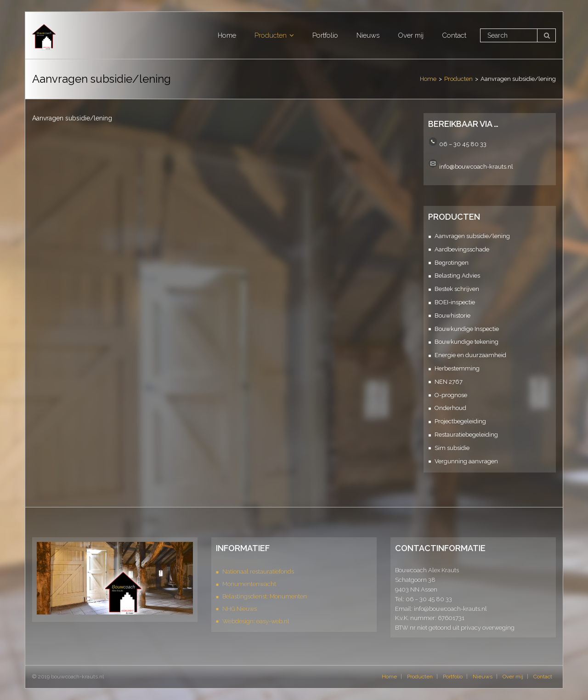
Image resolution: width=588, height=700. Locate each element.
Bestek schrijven (457, 288)
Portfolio (453, 676)
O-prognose (451, 395)
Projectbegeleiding (460, 421)
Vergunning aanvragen (466, 461)
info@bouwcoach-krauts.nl (476, 166)
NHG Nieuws (239, 608)
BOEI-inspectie (455, 302)
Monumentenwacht (249, 583)
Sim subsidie (452, 447)
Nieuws (482, 676)
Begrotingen (452, 262)
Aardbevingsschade (462, 249)
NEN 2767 (449, 381)
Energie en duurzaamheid (470, 355)
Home (428, 78)
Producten (458, 78)
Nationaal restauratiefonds (258, 571)
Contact (542, 676)
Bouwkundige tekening (466, 341)
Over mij (513, 676)
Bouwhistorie (452, 315)
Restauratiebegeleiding (466, 434)
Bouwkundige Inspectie (467, 328)
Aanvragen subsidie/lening (472, 236)
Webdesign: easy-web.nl (255, 621)
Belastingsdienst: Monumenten (264, 596)
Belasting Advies (457, 275)
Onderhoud (450, 407)
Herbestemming (457, 368)
